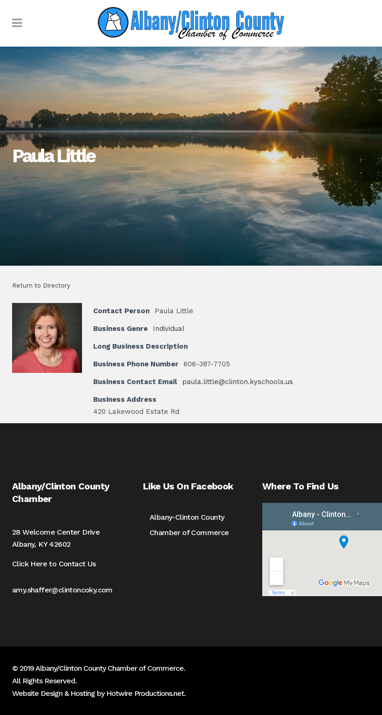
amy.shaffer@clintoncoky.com (62, 589)
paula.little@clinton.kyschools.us (237, 382)
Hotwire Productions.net (145, 693)
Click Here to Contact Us (54, 563)
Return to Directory (41, 285)
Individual (168, 328)
